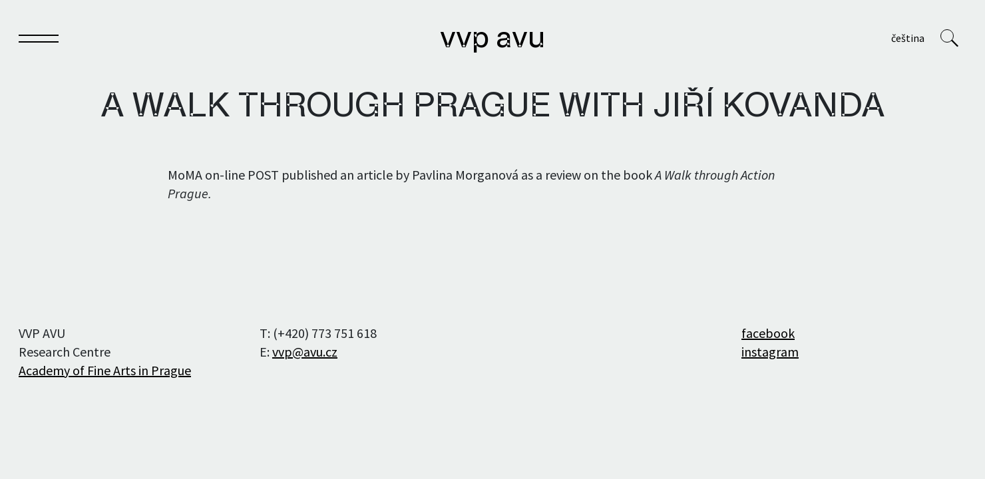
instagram (770, 351)
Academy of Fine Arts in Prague (105, 370)
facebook (768, 333)
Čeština (907, 38)
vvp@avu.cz (304, 351)
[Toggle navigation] (39, 41)
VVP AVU (492, 39)
